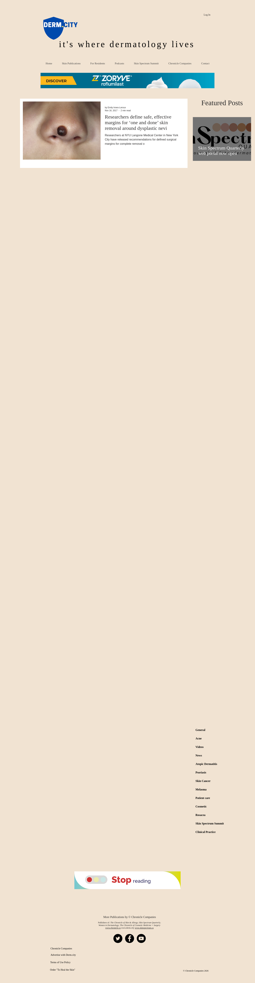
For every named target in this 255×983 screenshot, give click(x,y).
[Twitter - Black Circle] (117, 938)
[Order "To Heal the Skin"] (62, 970)
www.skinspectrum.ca (144, 928)
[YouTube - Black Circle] (141, 938)
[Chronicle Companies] (61, 948)
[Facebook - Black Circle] (129, 938)
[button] (127, 80)
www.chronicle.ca (113, 928)
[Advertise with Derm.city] (63, 955)
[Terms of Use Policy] (60, 962)
